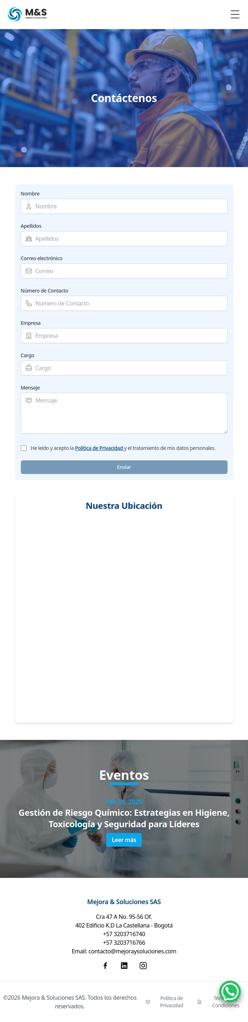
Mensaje (30, 387)
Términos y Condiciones (218, 1002)
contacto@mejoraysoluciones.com (132, 951)
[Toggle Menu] (235, 14)
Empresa (31, 322)
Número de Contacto (44, 290)
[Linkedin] (124, 965)
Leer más (124, 840)
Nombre (30, 193)
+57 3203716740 (124, 934)
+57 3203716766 (124, 943)
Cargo (27, 355)
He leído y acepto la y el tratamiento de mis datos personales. (123, 448)
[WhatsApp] (230, 991)
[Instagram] (143, 965)
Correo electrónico (41, 258)
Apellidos (31, 225)
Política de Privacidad (99, 448)
